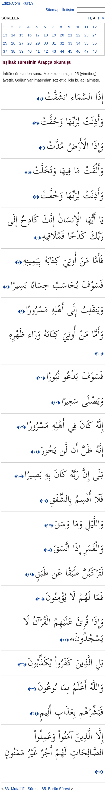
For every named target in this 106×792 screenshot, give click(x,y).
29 (38, 43)
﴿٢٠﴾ (41, 599)
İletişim (68, 10)
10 (78, 27)
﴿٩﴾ (22, 311)
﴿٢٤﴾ (35, 713)
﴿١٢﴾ (56, 402)
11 (86, 27)
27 (21, 43)
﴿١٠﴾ (99, 353)
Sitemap (52, 10)
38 (13, 51)
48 (94, 51)
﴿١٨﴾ (49, 550)
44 (62, 51)
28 (29, 43)
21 (70, 35)
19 (54, 35)
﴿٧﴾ (19, 262)
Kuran (28, 3)
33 (70, 43)
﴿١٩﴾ (30, 574)
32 (62, 43)
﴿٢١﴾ (65, 640)
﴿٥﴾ (36, 197)
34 (78, 43)
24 (94, 35)
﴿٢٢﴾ (23, 664)
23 (86, 35)
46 (78, 51)
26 (13, 43)
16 (29, 35)
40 (29, 51)
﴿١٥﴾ (20, 476)
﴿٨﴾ (7, 286)
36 (94, 43)
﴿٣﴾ (43, 147)
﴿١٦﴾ (45, 501)
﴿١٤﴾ (36, 451)
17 (38, 35)
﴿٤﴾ (29, 172)
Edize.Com (10, 3)
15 (21, 35)
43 (54, 51)
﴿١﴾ (41, 98)
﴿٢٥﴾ (99, 772)
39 (21, 51)
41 (38, 51)
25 (5, 43)
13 (5, 35)
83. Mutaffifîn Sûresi (21, 789)
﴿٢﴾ (36, 123)
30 (46, 43)
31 (54, 43)
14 (13, 35)
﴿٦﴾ (38, 237)
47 (86, 51)
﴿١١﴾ (41, 378)
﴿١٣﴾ (22, 427)
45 (70, 51)
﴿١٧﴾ (49, 525)
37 (5, 51)
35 (86, 43)
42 (46, 51)
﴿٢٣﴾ (33, 689)
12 (94, 27)
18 (46, 35)
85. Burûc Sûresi (56, 789)
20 (62, 35)
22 (78, 35)
